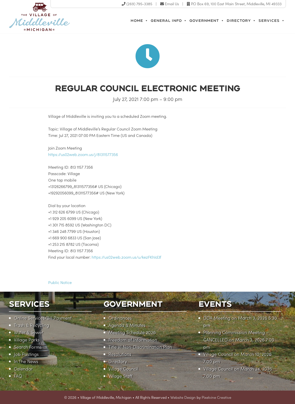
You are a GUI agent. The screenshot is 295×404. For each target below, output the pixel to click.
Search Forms (28, 347)
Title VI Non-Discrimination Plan (140, 347)
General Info (169, 21)
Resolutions (120, 354)
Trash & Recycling (31, 325)
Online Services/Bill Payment (43, 318)
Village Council (123, 369)
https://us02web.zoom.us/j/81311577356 (83, 154)
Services (271, 21)
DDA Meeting (216, 318)
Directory (241, 21)
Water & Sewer (28, 332)
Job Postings (26, 354)
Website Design (183, 397)
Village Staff (121, 376)
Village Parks (27, 340)
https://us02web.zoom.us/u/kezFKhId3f (126, 257)
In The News (26, 361)
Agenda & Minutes (127, 325)
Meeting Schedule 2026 (132, 332)
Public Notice (60, 282)
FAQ (18, 376)
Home (139, 21)
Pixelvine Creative (216, 397)
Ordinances (120, 318)
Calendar (23, 369)
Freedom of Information (133, 340)
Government (206, 21)
